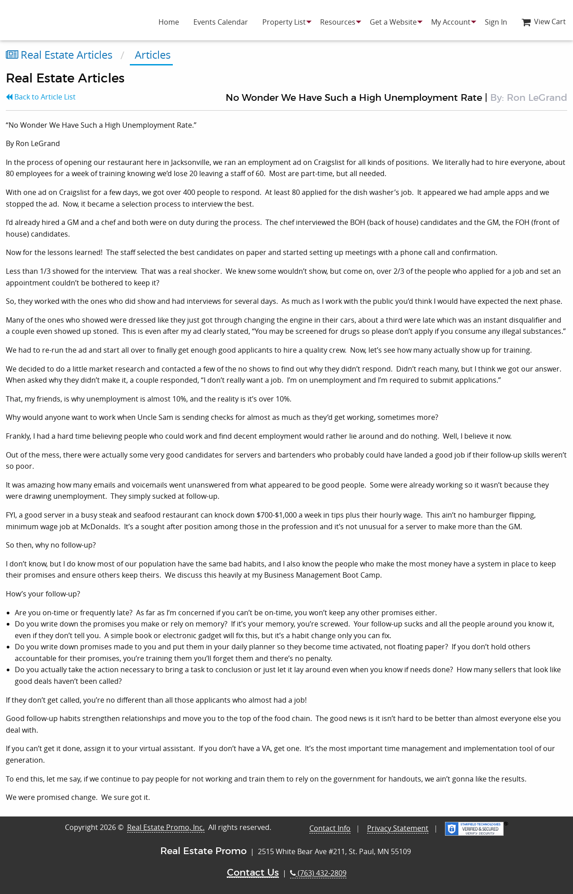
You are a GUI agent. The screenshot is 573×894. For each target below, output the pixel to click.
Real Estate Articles (59, 55)
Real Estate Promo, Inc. (166, 827)
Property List (284, 22)
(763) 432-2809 (318, 873)
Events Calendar (220, 22)
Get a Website (393, 22)
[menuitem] (168, 22)
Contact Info (330, 828)
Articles (151, 55)
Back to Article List (41, 97)
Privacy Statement (397, 828)
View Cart (544, 21)
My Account (450, 22)
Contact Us (253, 872)
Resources (337, 22)
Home (168, 22)
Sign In (496, 22)
